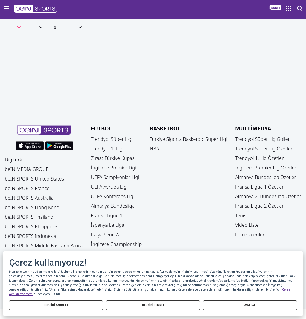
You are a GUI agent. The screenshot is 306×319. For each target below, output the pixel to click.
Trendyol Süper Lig (111, 139)
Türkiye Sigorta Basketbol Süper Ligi (188, 139)
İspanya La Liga (107, 225)
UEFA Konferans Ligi (112, 196)
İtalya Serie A (105, 234)
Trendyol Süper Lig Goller (262, 139)
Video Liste (247, 225)
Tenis (240, 215)
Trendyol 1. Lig (106, 148)
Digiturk (13, 159)
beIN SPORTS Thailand (29, 217)
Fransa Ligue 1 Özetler (259, 187)
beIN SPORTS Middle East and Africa (44, 245)
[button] (36, 9)
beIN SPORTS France (27, 188)
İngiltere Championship (116, 244)
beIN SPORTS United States (34, 178)
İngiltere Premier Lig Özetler (265, 167)
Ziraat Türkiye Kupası (113, 158)
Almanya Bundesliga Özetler (265, 177)
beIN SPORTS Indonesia (30, 236)
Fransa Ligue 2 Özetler (259, 206)
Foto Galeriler (249, 234)
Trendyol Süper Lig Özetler (264, 148)
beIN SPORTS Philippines (31, 226)
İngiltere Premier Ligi (113, 167)
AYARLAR (250, 304)
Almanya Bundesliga (113, 206)
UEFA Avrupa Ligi (109, 187)
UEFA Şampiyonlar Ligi (115, 177)
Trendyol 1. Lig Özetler (259, 158)
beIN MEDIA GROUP (27, 169)
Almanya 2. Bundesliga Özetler (268, 196)
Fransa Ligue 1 (107, 215)
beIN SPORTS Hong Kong (32, 207)
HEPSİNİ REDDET (153, 304)
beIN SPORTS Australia (29, 198)
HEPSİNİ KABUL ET (56, 304)
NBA (154, 148)
